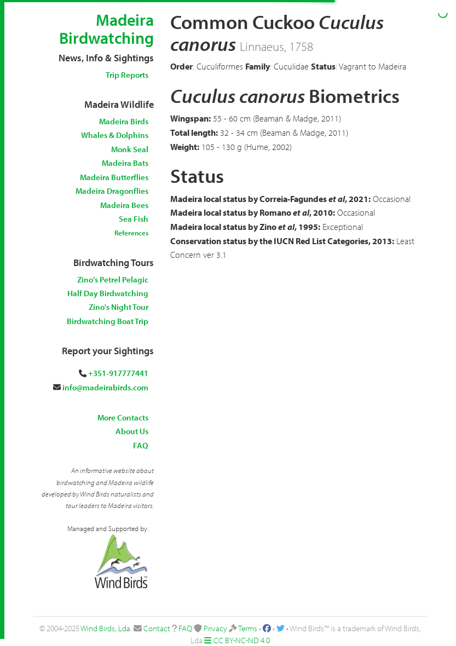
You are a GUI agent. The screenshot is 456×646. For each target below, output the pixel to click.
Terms (247, 628)
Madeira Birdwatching (106, 28)
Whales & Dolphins (114, 135)
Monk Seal (129, 149)
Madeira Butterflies (114, 177)
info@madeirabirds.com (105, 387)
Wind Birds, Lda (105, 628)
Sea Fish (133, 219)
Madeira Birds (123, 121)
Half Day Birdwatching (107, 293)
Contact (156, 628)
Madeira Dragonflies (112, 191)
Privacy (215, 628)
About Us (132, 431)
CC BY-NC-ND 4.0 (241, 640)
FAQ (140, 445)
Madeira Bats (125, 163)
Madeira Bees (124, 205)
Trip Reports (127, 75)
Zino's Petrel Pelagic (112, 279)
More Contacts (122, 417)
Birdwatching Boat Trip (107, 321)
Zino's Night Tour (118, 307)
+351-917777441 (118, 373)
